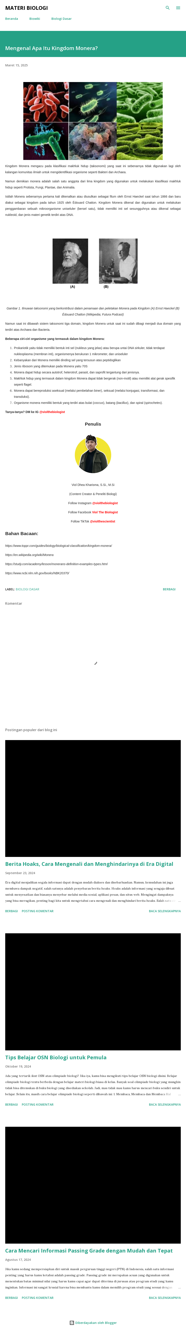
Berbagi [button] (169, 589)
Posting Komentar (38, 911)
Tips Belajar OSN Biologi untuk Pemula (56, 1057)
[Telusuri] (167, 7)
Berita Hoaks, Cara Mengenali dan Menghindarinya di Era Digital (89, 863)
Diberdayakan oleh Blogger (93, 1323)
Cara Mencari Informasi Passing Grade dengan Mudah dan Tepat (89, 1250)
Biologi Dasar (61, 19)
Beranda (11, 19)
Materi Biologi (26, 7)
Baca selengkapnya (165, 911)
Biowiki (34, 19)
